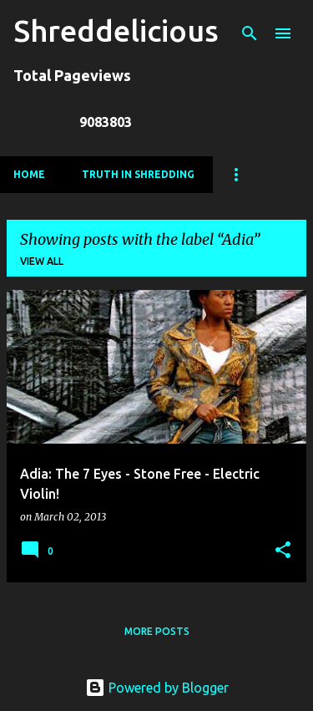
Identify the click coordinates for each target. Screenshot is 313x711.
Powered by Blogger (157, 687)
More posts (156, 631)
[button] (283, 551)
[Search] (250, 33)
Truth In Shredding (138, 174)
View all (41, 261)
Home (29, 174)
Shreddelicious (116, 30)
